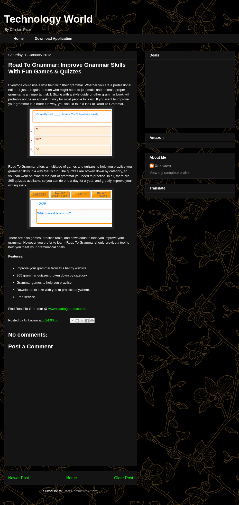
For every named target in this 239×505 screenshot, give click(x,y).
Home (19, 38)
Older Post (123, 478)
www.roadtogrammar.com (67, 309)
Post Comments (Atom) (80, 491)
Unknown (163, 166)
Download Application (53, 38)
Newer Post (18, 478)
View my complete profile (169, 172)
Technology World (48, 19)
